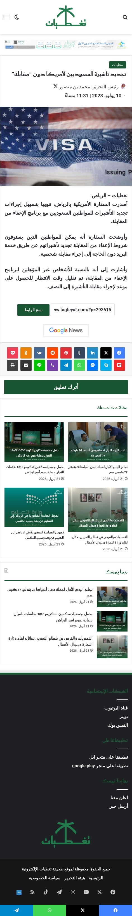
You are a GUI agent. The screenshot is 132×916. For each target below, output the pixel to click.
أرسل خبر (119, 806)
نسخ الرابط (33, 310)
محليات (117, 65)
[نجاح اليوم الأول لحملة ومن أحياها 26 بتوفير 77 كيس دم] (98, 442)
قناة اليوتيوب (116, 708)
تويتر (123, 716)
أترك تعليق (66, 387)
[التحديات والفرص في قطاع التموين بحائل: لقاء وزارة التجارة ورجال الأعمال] (98, 510)
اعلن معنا (119, 797)
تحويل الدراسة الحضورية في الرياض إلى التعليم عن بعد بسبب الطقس (37, 535)
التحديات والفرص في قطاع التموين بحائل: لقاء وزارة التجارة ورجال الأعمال (99, 539)
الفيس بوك (118, 725)
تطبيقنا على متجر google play (100, 765)
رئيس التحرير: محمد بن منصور (89, 86)
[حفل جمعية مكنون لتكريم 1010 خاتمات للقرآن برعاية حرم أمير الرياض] (34, 442)
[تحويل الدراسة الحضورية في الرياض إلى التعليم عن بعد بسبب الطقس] (34, 507)
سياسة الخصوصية (45, 878)
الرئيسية (96, 878)
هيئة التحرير (74, 878)
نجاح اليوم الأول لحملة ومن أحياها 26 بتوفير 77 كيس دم (98, 469)
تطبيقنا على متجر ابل (108, 757)
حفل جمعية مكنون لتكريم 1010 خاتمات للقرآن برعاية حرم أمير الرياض (35, 469)
